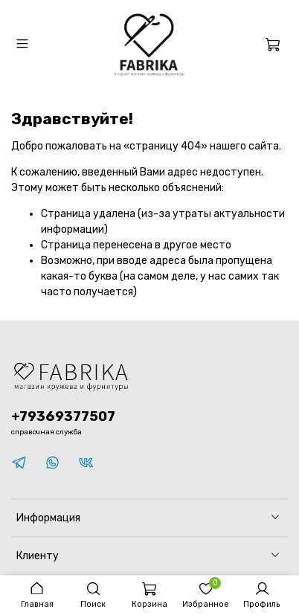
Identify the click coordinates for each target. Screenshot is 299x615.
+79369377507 (63, 416)
